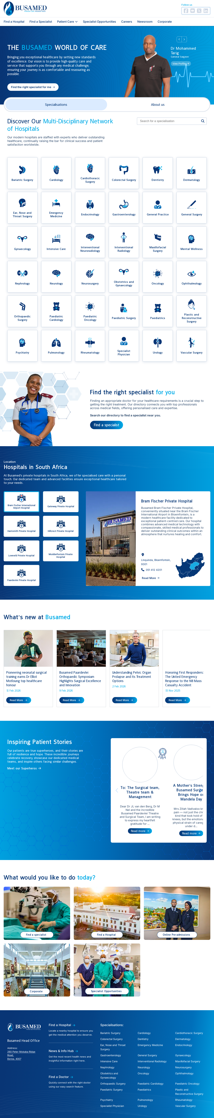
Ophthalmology (184, 1057)
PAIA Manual (118, 1108)
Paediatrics (144, 1073)
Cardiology (144, 1016)
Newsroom (144, 21)
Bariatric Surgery (110, 1016)
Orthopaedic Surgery (113, 1067)
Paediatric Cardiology (150, 1067)
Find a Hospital (14, 21)
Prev (179, 39)
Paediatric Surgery (111, 1073)
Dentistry (143, 1022)
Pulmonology (145, 1083)
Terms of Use (139, 1108)
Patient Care (67, 21)
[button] (33, 87)
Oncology (143, 1057)
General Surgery (147, 1039)
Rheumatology (183, 1083)
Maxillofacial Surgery (187, 1045)
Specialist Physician (112, 1089)
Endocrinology (183, 1028)
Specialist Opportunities (99, 21)
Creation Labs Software (198, 1115)
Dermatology (183, 1022)
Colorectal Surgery (111, 1022)
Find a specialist (106, 425)
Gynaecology (183, 1039)
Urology (142, 1089)
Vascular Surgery (185, 1089)
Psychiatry (106, 1083)
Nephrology (107, 1051)
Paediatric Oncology (187, 1067)
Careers (126, 21)
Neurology (144, 1051)
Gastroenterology (110, 1039)
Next (184, 39)
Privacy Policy (75, 1108)
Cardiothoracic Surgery (189, 1016)
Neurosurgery (183, 1051)
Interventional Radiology (152, 1045)
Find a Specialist (40, 21)
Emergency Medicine (150, 1028)
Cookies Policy (97, 1108)
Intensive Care (109, 1045)
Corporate (165, 21)
